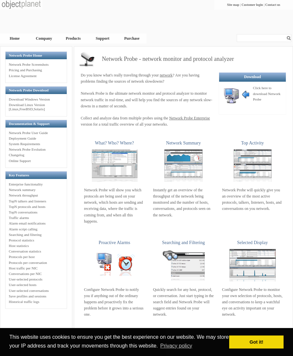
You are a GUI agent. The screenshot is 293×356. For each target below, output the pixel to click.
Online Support (20, 161)
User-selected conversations (29, 291)
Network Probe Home (25, 55)
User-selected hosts (22, 285)
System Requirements (24, 144)
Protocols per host (22, 257)
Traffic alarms (19, 218)
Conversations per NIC (25, 274)
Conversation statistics (25, 251)
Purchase (131, 38)
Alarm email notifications (27, 223)
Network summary (22, 190)
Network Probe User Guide (28, 133)
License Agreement (22, 76)
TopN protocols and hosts (27, 207)
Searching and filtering (25, 235)
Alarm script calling (23, 229)
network (166, 75)
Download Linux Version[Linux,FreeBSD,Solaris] (27, 107)
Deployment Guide (22, 138)
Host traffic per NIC (23, 268)
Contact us (272, 5)
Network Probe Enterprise (189, 118)
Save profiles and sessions (27, 296)
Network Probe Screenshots (29, 64)
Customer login (252, 5)
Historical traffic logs (24, 302)
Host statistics (19, 246)
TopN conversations (23, 212)
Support (102, 38)
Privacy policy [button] (176, 346)
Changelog (16, 155)
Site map (233, 5)
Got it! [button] (256, 342)
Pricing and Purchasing (25, 70)
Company (44, 38)
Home (15, 38)
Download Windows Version (29, 99)
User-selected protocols (25, 279)
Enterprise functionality (26, 184)
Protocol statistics (21, 240)
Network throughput (23, 195)
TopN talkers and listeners (27, 201)
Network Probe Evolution (27, 149)
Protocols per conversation (28, 263)
